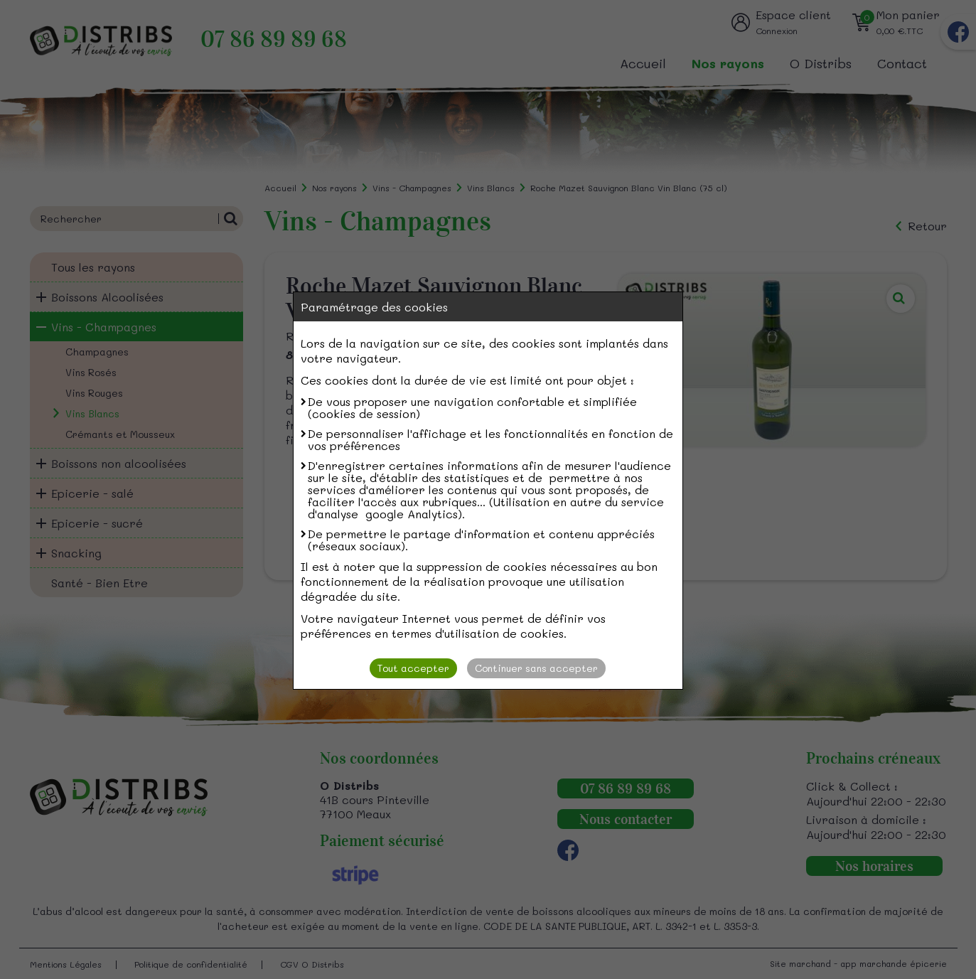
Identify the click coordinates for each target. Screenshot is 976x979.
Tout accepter (413, 668)
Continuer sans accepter (536, 668)
